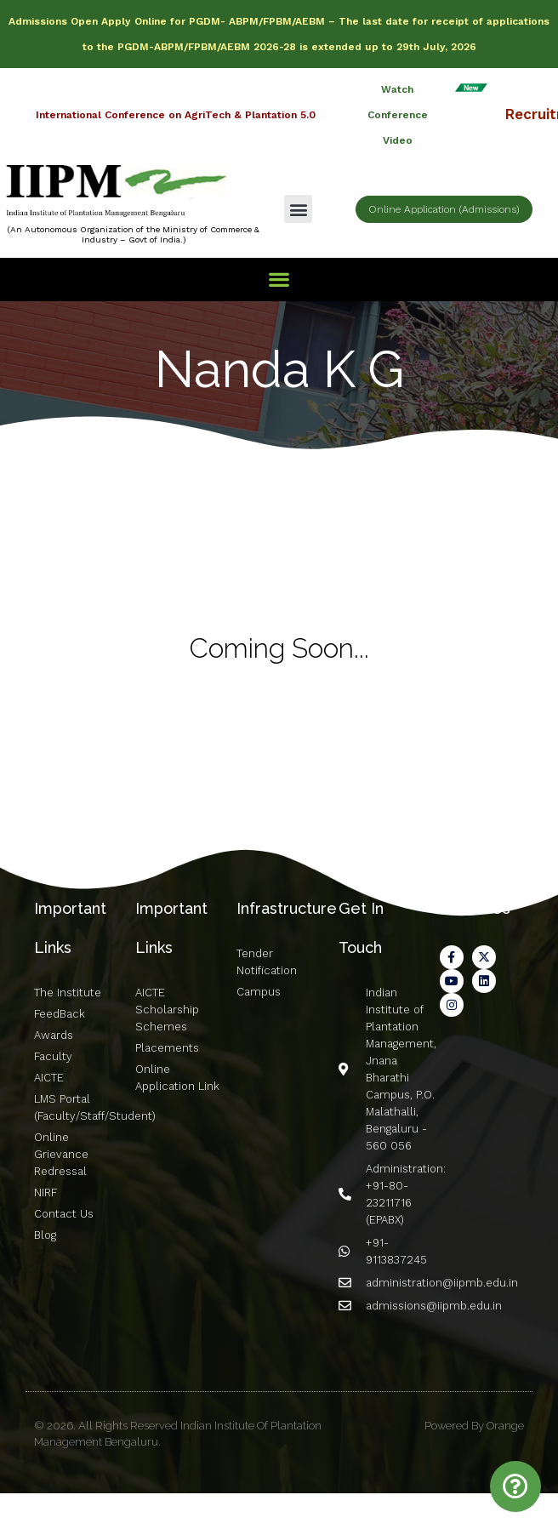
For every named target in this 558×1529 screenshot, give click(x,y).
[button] (298, 209)
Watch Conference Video (397, 114)
